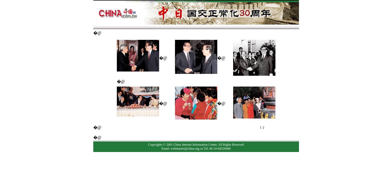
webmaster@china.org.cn (187, 148)
